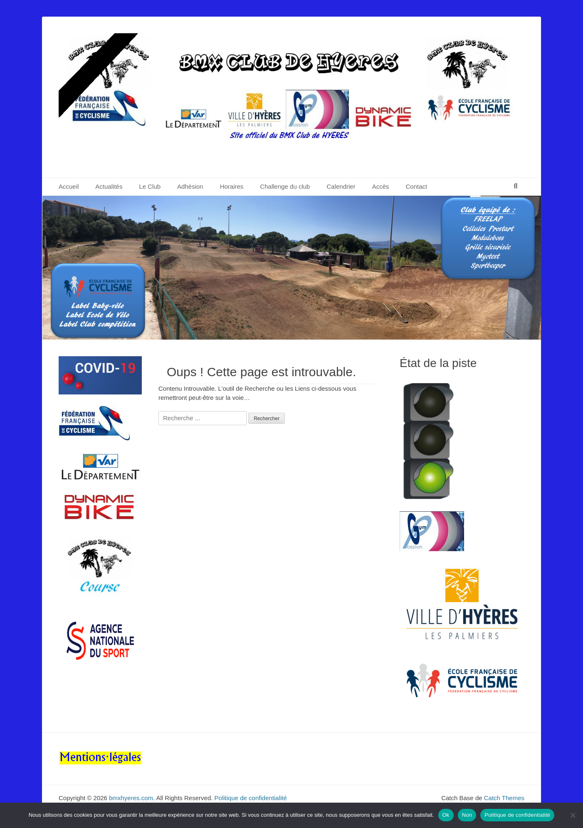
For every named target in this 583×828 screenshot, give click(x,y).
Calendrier (340, 186)
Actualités (108, 186)
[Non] (572, 815)
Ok (446, 815)
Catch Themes (504, 797)
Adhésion (190, 186)
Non (467, 815)
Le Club (150, 186)
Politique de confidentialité (251, 797)
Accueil (69, 186)
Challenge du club (285, 186)
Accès (380, 186)
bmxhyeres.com (131, 797)
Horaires (232, 186)
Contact (416, 186)
